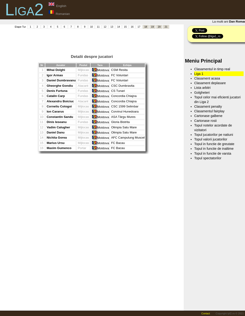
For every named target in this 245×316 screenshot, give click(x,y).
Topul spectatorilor (207, 158)
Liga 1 (198, 74)
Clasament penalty (208, 106)
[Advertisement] (91, 39)
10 (91, 26)
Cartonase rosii (205, 121)
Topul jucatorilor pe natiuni (213, 134)
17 (138, 26)
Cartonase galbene (208, 116)
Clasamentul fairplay (209, 111)
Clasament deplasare (210, 83)
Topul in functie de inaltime (214, 148)
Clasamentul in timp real (212, 69)
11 (98, 26)
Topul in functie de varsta (212, 153)
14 (118, 26)
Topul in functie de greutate (214, 144)
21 (166, 26)
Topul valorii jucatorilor (210, 139)
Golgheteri (201, 92)
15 (125, 26)
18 (145, 26)
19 (152, 26)
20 (159, 26)
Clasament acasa (207, 78)
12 (105, 26)
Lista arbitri (202, 88)
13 (111, 26)
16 (132, 26)
